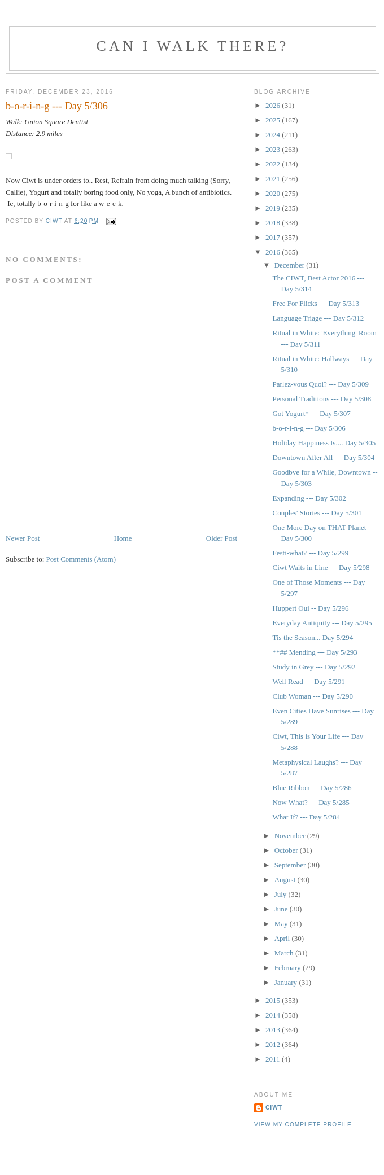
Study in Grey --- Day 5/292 (313, 667)
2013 (273, 1029)
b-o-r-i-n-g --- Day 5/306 (308, 428)
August (286, 879)
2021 (273, 178)
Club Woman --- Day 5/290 (312, 696)
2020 (273, 193)
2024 (273, 134)
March (284, 953)
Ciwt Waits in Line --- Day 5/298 (320, 567)
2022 (273, 164)
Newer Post (23, 538)
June (282, 909)
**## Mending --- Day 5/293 (314, 652)
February (288, 967)
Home (123, 538)
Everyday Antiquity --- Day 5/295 (322, 623)
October (287, 850)
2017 (273, 237)
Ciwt (273, 1107)
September (291, 865)
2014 (273, 1015)
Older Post (221, 538)
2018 (273, 222)
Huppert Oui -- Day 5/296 (310, 608)
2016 (273, 252)
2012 (273, 1044)
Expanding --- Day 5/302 (309, 498)
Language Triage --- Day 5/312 (318, 318)
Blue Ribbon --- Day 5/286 (311, 787)
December (290, 265)
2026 (273, 105)
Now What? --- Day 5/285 (310, 802)
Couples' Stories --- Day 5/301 (316, 512)
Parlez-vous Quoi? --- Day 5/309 (320, 384)
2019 (273, 208)
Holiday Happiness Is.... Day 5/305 (324, 443)
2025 (273, 120)
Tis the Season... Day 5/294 (312, 637)
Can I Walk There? (193, 46)
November (290, 835)
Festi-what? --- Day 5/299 (310, 553)
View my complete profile (303, 1124)
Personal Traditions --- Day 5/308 (321, 398)
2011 (273, 1059)
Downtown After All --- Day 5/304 (323, 457)
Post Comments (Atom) (81, 559)
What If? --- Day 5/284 (306, 817)
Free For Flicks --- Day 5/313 (315, 303)
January (286, 982)
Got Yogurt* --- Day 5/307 (311, 413)
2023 (273, 149)
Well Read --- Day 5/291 (308, 681)
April (283, 938)
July (281, 894)
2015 (273, 1000)
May (282, 923)
